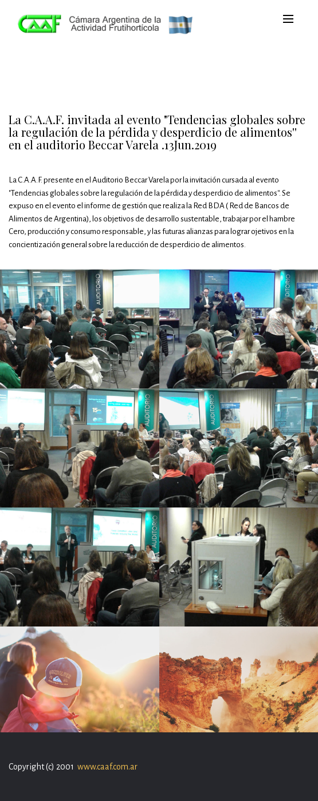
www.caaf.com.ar (107, 766)
